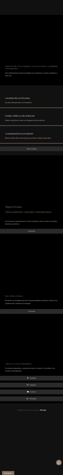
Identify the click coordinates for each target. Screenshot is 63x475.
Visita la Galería (32, 149)
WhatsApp (31, 399)
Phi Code (43, 410)
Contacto (31, 392)
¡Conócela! (31, 311)
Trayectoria (31, 231)
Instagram (31, 385)
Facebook (31, 378)
